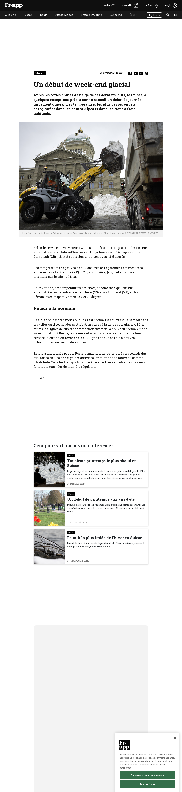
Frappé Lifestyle (88, 19)
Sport (41, 19)
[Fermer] (175, 749)
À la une (8, 19)
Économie (133, 19)
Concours (113, 19)
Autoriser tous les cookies (147, 786)
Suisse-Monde (61, 19)
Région (25, 19)
